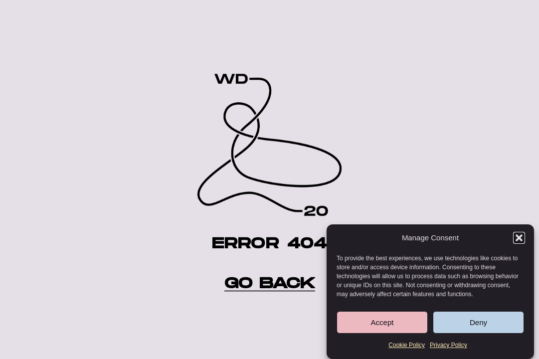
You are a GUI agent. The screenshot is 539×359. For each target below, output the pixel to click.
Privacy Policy (448, 346)
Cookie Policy (406, 346)
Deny (478, 323)
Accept (382, 323)
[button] (519, 239)
